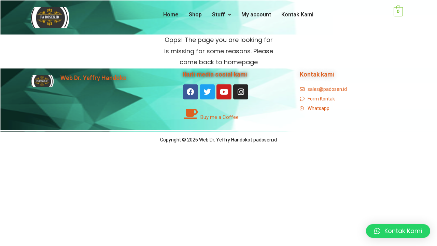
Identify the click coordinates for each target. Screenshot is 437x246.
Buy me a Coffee (219, 117)
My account (256, 14)
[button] (398, 231)
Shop (195, 14)
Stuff (221, 14)
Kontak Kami (297, 14)
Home (171, 14)
